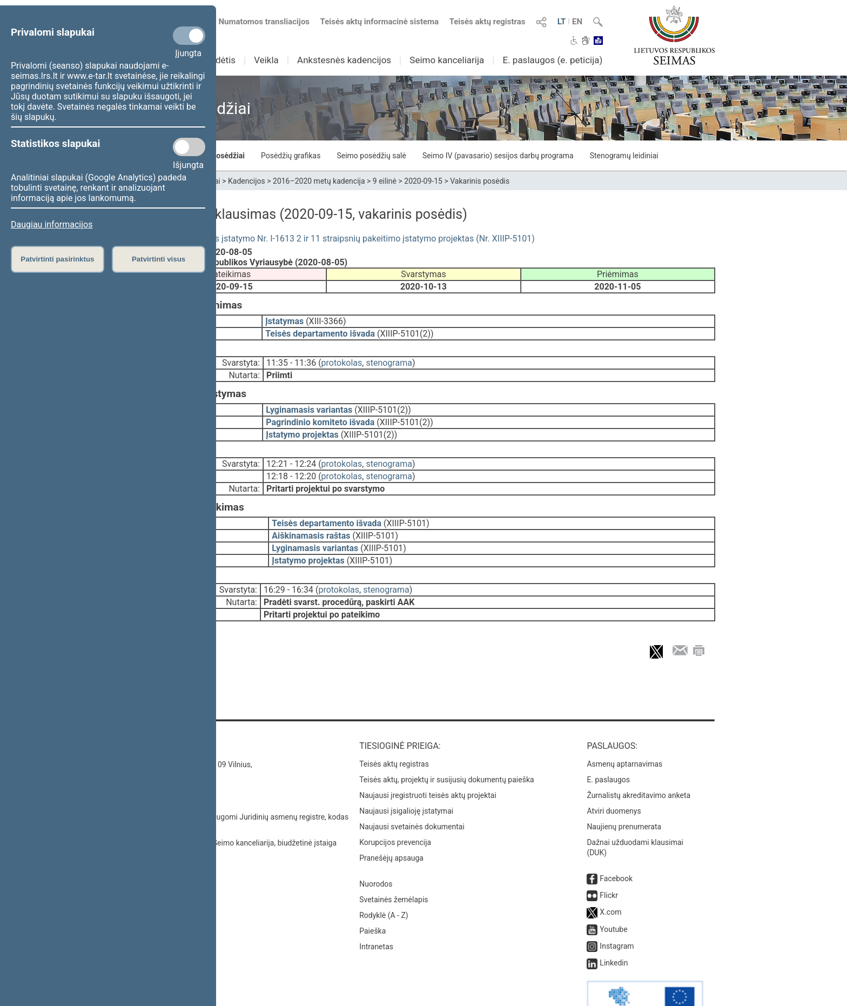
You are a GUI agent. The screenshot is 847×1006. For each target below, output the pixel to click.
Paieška (372, 900)
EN (577, 21)
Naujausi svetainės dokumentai (412, 796)
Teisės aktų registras (487, 21)
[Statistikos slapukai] (189, 147)
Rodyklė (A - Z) (383, 885)
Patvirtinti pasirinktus (57, 259)
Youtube (613, 899)
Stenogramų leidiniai (624, 155)
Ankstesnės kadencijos (344, 60)
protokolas (341, 355)
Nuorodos (375, 853)
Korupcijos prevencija (395, 812)
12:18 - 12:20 (291, 461)
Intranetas (376, 916)
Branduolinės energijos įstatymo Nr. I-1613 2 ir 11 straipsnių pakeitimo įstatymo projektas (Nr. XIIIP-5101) (333, 238)
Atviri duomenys (614, 780)
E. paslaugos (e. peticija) (552, 60)
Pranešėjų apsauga (391, 827)
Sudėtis (220, 60)
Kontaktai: (156, 715)
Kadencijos (246, 181)
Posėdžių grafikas (290, 155)
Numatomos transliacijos (257, 21)
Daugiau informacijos (51, 224)
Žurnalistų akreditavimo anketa (638, 765)
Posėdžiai (228, 155)
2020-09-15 (423, 181)
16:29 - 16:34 (288, 567)
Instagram (617, 915)
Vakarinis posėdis (479, 181)
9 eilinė (384, 181)
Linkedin (614, 932)
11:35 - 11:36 (291, 355)
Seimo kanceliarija (446, 60)
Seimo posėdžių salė (371, 155)
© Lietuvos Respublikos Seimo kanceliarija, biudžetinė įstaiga (234, 812)
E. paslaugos (608, 749)
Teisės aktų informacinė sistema (379, 21)
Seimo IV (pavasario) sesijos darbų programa (498, 155)
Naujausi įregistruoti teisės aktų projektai (427, 765)
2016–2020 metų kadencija (319, 181)
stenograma (389, 355)
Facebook (616, 848)
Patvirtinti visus (158, 259)
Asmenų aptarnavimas (624, 733)
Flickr (609, 865)
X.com (610, 881)
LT (561, 21)
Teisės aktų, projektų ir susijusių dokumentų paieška (446, 749)
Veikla (266, 60)
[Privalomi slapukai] (189, 35)
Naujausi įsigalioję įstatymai (406, 780)
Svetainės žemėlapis (393, 869)
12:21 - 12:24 (291, 449)
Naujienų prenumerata (624, 796)
